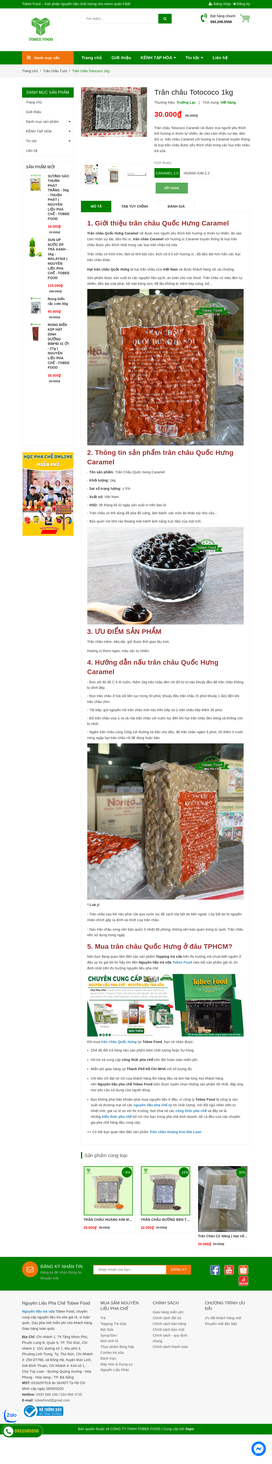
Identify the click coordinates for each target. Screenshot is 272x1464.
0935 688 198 (47, 1394)
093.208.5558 (221, 22)
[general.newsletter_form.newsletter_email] (130, 1270)
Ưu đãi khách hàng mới (223, 1318)
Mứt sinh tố (109, 1341)
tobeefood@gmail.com (52, 1400)
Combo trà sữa (112, 1353)
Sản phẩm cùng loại (106, 1155)
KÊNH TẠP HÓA (39, 131)
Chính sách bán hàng (169, 1324)
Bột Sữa (106, 1330)
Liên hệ (32, 151)
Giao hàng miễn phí (168, 1312)
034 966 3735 (71, 1394)
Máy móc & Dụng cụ (116, 1364)
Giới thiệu (33, 112)
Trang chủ (34, 102)
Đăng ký (241, 4)
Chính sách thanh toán (170, 1347)
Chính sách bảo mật (168, 1330)
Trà (102, 1318)
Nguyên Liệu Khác (114, 1370)
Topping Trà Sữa (113, 1324)
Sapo (189, 1429)
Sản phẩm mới (40, 167)
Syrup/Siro (108, 1335)
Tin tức (31, 141)
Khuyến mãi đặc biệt (221, 1324)
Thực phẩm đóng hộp (117, 1347)
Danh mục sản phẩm (42, 122)
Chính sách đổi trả (167, 1318)
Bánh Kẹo (108, 1358)
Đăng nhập (220, 4)
